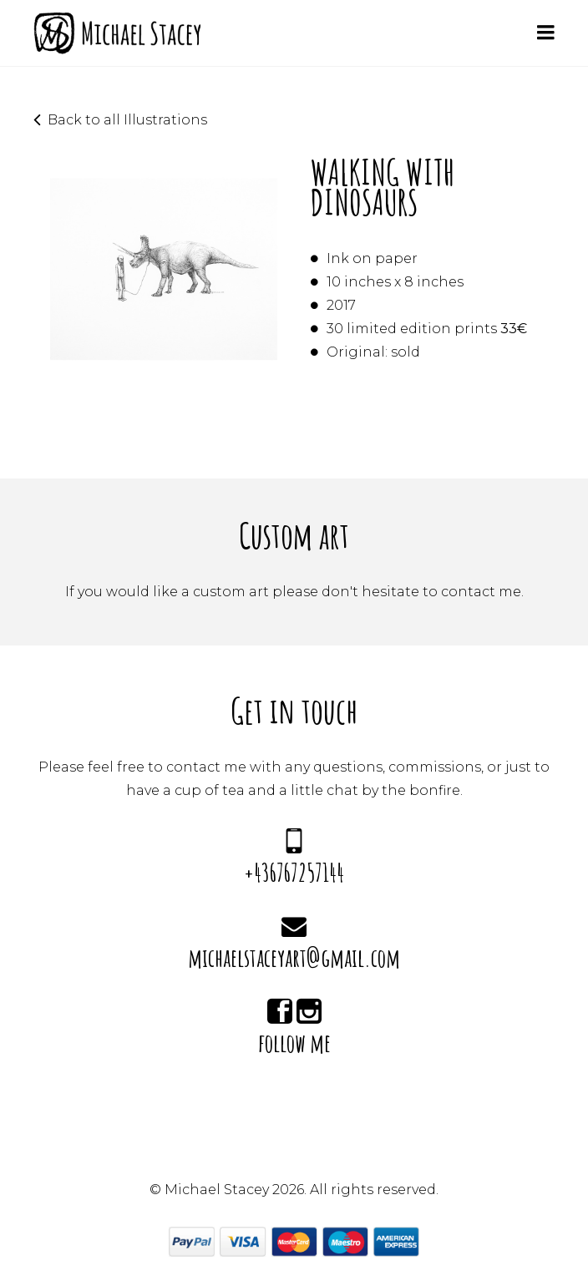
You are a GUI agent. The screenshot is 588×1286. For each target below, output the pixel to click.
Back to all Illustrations (127, 120)
